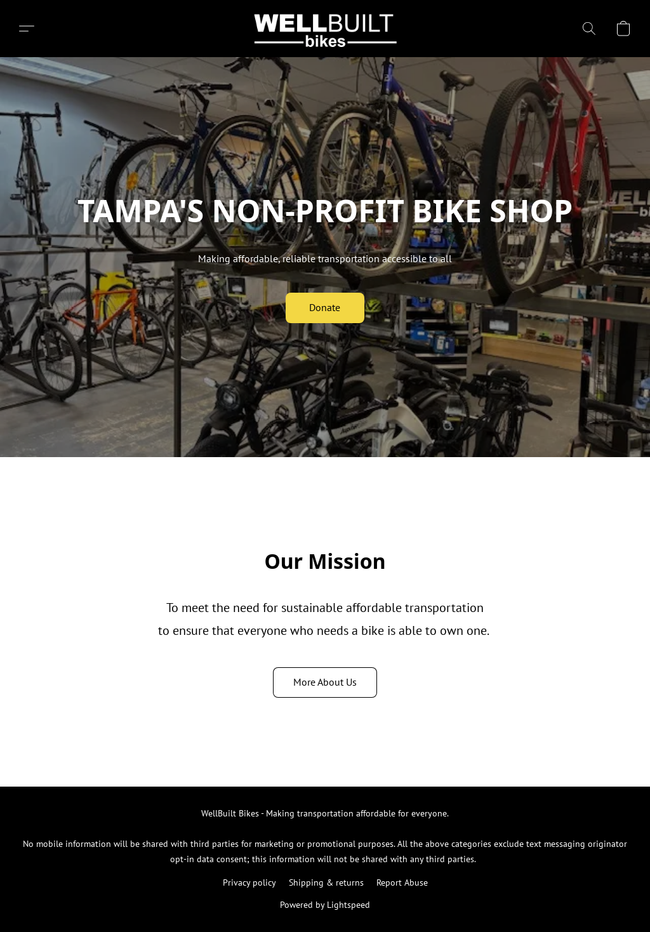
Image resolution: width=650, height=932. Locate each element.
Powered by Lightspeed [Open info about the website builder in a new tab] (325, 904)
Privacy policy (249, 882)
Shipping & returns (326, 882)
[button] (325, 28)
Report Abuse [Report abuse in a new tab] (402, 882)
